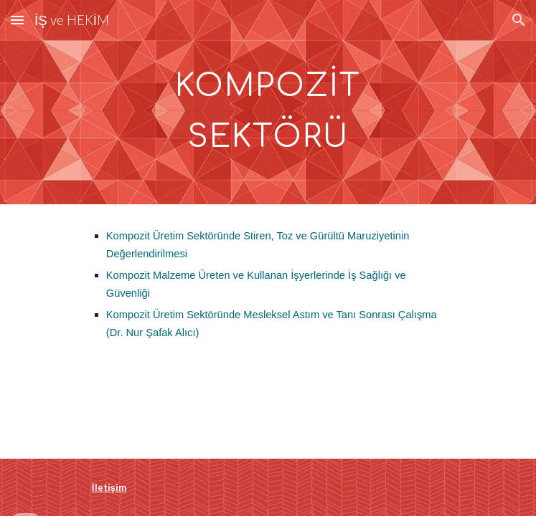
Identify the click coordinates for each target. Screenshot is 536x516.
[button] (17, 19)
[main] (268, 102)
